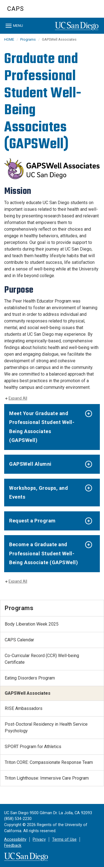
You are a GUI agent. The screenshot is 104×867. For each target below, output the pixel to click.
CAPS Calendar (19, 639)
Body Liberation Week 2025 (32, 624)
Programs (28, 39)
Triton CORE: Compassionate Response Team (49, 762)
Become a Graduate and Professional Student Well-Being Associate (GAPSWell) (43, 553)
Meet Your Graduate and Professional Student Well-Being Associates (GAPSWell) (41, 426)
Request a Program (32, 521)
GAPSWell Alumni (30, 464)
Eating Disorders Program (30, 678)
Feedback (12, 845)
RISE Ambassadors (23, 708)
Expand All (18, 398)
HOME (9, 39)
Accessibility (15, 839)
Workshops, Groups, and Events (38, 492)
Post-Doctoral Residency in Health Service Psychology (46, 727)
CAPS (15, 8)
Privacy (39, 839)
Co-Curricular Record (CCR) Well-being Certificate (42, 659)
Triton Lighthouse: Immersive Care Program (47, 778)
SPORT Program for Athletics (33, 746)
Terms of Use (64, 839)
